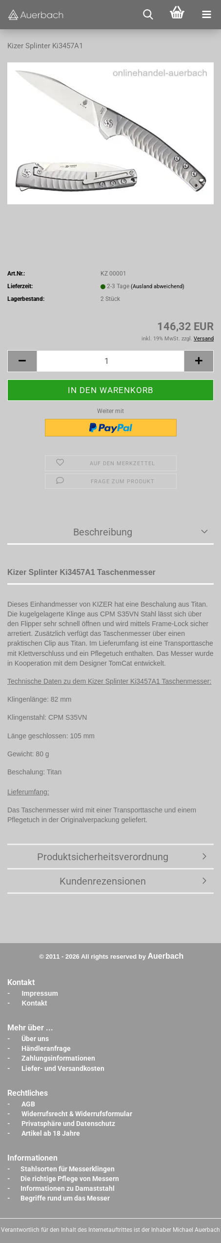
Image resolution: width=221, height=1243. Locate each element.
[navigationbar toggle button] (206, 14)
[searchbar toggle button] (147, 14)
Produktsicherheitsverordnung (102, 857)
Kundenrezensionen (103, 881)
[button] (22, 361)
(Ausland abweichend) (157, 286)
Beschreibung (102, 532)
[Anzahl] (110, 361)
